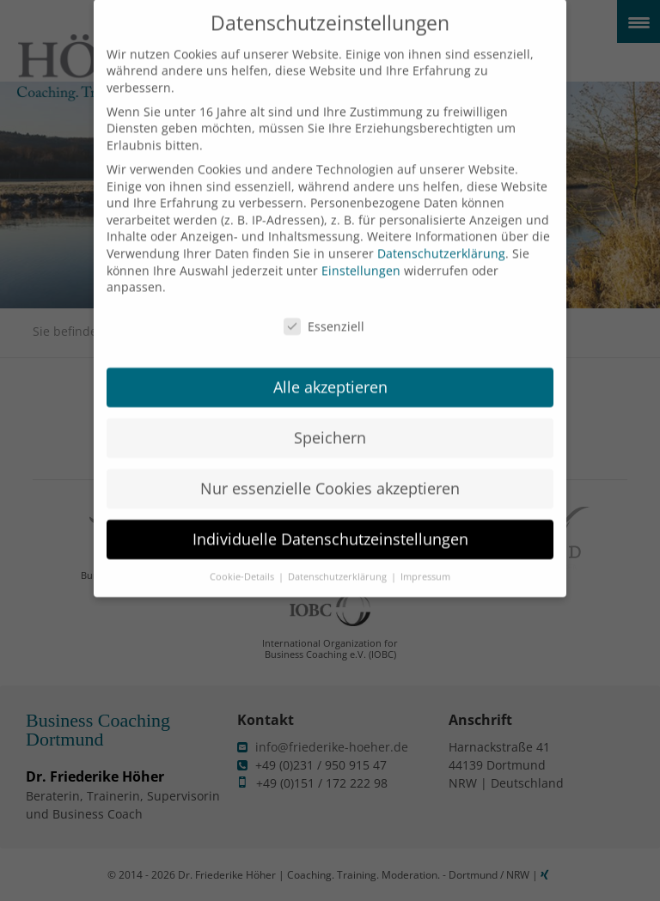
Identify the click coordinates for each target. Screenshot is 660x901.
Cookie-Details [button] (243, 559)
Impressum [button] (425, 559)
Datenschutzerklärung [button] (338, 559)
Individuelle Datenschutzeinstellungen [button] (330, 522)
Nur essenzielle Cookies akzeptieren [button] (330, 471)
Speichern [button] (330, 421)
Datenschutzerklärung (441, 236)
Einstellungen (360, 253)
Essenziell (324, 309)
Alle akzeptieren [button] (330, 370)
